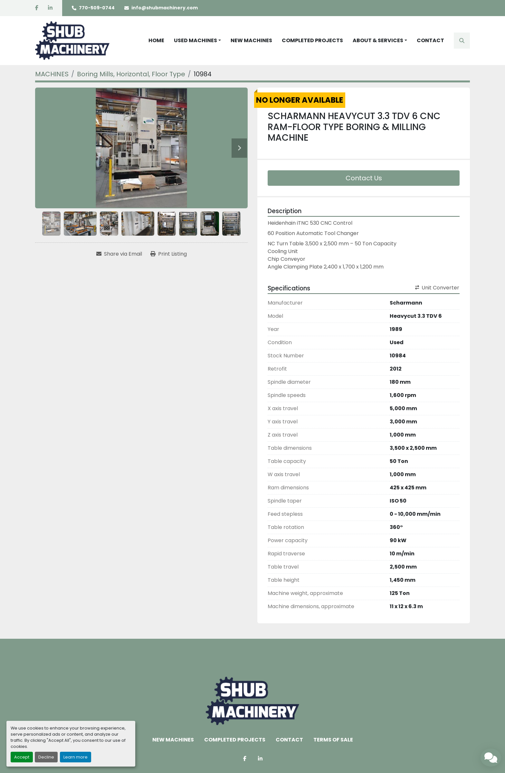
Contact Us (364, 178)
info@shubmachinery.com (164, 8)
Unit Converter (437, 287)
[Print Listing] (168, 254)
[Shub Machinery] (252, 700)
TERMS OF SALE (333, 739)
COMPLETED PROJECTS (312, 40)
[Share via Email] (119, 254)
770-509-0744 (97, 8)
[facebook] (36, 8)
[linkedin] (50, 8)
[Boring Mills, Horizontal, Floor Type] (131, 74)
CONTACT (430, 40)
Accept (21, 757)
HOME (156, 40)
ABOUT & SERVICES (378, 40)
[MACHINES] (52, 74)
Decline (46, 757)
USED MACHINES (195, 40)
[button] (197, 40)
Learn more (75, 757)
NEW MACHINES (251, 40)
